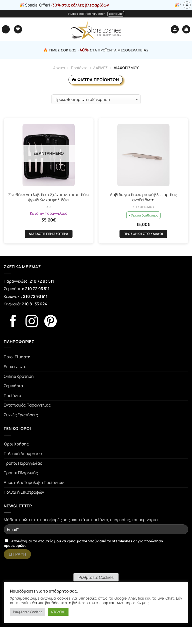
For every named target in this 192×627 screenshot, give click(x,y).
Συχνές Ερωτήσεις (21, 415)
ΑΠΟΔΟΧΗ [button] (58, 612)
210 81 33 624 (34, 304)
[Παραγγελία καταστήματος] (96, 99)
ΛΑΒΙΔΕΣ (100, 67)
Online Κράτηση (19, 376)
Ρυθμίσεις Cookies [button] (96, 577)
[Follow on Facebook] (13, 322)
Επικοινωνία (15, 366)
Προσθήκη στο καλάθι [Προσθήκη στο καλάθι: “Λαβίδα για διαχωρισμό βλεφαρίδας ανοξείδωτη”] (143, 233)
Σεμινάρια (13, 386)
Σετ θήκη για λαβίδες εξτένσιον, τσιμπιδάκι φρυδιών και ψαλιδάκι (48, 197)
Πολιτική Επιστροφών (24, 492)
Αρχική (59, 67)
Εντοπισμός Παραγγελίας (27, 405)
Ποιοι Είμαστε (17, 357)
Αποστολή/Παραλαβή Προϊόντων (34, 482)
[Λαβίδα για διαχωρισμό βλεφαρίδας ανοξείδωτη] (143, 155)
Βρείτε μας (115, 13)
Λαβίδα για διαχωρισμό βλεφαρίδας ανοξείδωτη (143, 197)
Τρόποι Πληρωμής (21, 472)
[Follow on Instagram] (32, 322)
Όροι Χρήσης (16, 444)
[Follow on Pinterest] (50, 322)
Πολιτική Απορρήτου (23, 453)
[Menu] (6, 29)
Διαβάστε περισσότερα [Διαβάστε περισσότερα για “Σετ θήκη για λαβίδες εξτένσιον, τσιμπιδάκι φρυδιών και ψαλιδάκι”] (48, 233)
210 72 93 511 (42, 281)
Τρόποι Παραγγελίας (23, 463)
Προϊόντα (79, 67)
